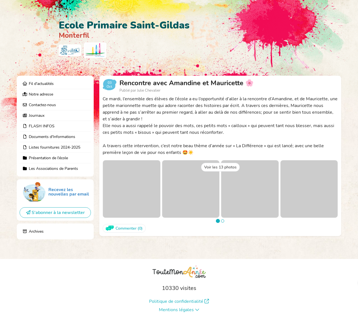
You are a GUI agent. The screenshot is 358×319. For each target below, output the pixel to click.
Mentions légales (179, 310)
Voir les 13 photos (220, 167)
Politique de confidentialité (179, 301)
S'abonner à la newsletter (55, 213)
